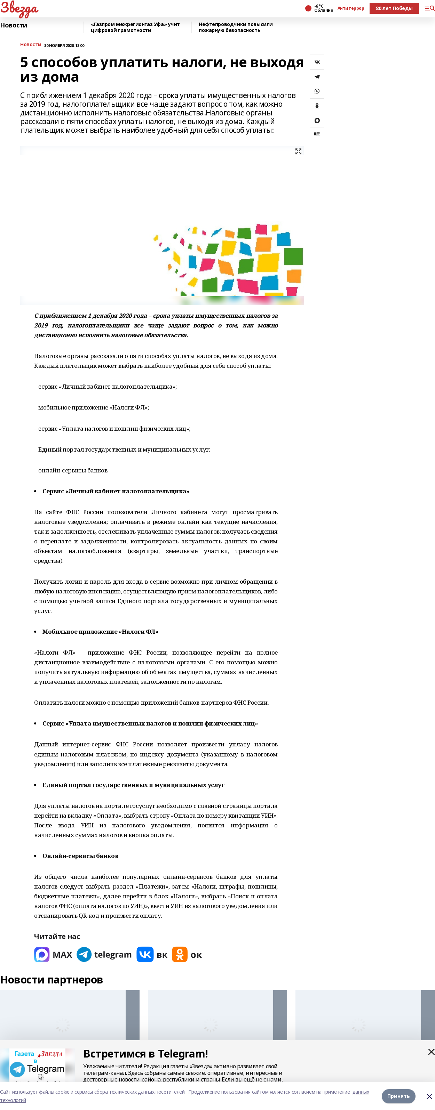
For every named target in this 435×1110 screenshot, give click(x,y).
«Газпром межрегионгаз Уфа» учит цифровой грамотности (135, 27)
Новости (13, 25)
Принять (398, 1096)
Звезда (18, 7)
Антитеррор (351, 8)
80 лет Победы (394, 8)
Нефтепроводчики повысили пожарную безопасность (236, 27)
